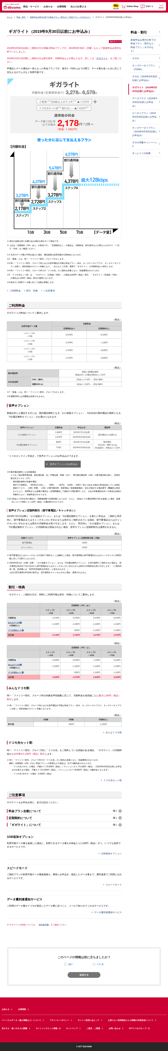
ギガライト (102, 58)
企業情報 (61, 6)
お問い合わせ (114, 1028)
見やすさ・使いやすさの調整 (14, 1028)
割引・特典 (32, 290)
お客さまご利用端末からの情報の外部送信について (130, 1020)
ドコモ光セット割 (16, 630)
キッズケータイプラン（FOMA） (143, 67)
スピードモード (114, 884)
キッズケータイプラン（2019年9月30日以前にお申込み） (144, 131)
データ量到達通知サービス (108, 912)
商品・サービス (31, 6)
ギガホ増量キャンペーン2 (145, 144)
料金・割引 (21, 17)
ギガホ (135, 58)
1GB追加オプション (111, 853)
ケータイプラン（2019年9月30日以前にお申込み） (144, 117)
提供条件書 (44, 925)
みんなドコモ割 (15, 622)
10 (116, 445)
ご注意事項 (49, 290)
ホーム (9, 17)
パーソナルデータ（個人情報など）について (21, 1020)
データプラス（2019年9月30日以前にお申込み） (144, 102)
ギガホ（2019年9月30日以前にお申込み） (144, 78)
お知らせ (48, 6)
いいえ (100, 964)
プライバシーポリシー (59, 1020)
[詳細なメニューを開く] (161, 6)
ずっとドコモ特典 (141, 153)
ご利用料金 (15, 290)
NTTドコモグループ (139, 1028)
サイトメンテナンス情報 (48, 1028)
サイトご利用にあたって (88, 1020)
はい (70, 964)
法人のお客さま (78, 6)
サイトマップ (72, 1028)
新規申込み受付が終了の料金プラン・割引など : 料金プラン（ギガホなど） (60, 17)
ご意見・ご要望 (93, 1028)
